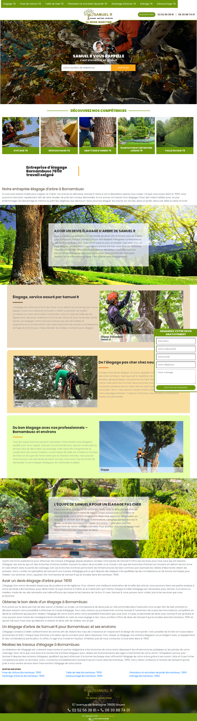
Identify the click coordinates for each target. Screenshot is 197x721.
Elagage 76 (9, 3)
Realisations (147, 14)
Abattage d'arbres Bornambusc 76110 (23, 676)
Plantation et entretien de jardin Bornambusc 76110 (158, 672)
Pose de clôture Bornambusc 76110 (21, 672)
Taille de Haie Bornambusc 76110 (84, 672)
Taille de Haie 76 (54, 3)
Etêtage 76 (146, 3)
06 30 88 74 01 (115, 710)
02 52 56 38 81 (81, 710)
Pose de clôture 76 (30, 3)
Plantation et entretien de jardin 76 (87, 3)
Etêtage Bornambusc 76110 (144, 676)
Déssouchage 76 (166, 3)
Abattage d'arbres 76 (123, 3)
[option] (21, 135)
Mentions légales (107, 716)
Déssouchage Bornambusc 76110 (84, 676)
